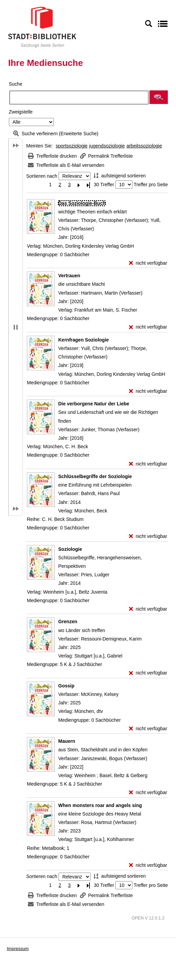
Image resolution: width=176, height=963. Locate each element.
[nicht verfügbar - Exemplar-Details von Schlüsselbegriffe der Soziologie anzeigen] (148, 536)
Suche (15, 84)
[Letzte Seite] (88, 184)
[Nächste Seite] (79, 184)
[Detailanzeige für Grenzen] (67, 621)
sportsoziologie (71, 145)
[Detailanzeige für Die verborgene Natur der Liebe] (93, 403)
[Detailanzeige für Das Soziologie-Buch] (82, 203)
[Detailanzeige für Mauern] (66, 741)
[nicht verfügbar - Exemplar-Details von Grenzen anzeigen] (148, 673)
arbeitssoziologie (144, 145)
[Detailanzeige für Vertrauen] (69, 275)
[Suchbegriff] (79, 97)
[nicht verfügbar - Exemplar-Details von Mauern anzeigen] (148, 792)
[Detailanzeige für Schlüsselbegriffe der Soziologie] (95, 476)
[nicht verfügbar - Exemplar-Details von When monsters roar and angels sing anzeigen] (148, 865)
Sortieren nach (41, 176)
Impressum (18, 948)
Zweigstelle (21, 112)
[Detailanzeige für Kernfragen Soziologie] (83, 340)
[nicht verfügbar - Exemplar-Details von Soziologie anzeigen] (148, 609)
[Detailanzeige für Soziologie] (70, 549)
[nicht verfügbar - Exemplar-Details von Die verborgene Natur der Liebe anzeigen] (148, 464)
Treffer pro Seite (151, 184)
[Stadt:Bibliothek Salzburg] (42, 27)
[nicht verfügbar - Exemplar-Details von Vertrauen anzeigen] (148, 327)
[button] (158, 97)
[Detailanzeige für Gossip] (66, 685)
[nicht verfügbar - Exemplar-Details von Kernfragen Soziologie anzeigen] (148, 391)
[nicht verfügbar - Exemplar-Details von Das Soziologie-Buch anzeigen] (148, 263)
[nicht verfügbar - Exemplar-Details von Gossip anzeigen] (148, 728)
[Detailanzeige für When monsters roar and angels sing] (100, 805)
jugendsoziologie (107, 145)
